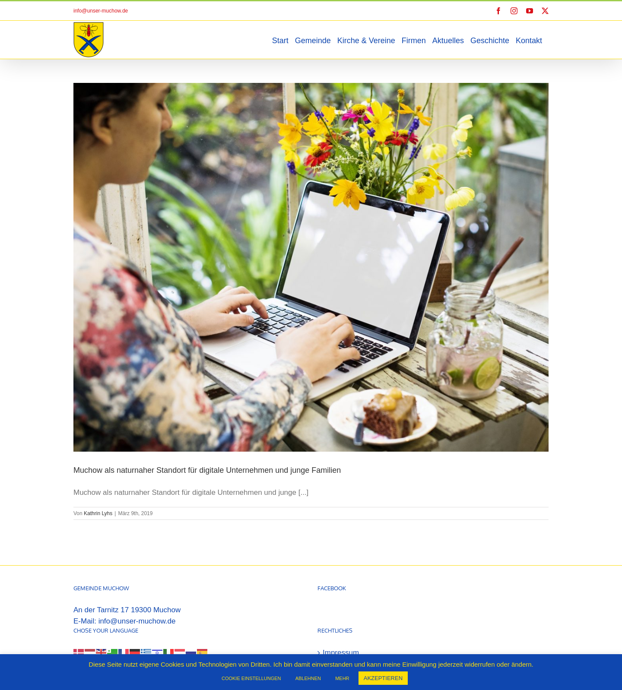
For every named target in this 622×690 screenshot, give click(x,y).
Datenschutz (343, 630)
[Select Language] (99, 622)
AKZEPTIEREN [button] (383, 678)
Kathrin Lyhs (98, 513)
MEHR (342, 678)
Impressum (341, 610)
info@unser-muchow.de (100, 11)
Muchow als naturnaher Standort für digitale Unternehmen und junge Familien (207, 470)
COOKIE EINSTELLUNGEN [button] (251, 678)
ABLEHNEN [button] (308, 678)
